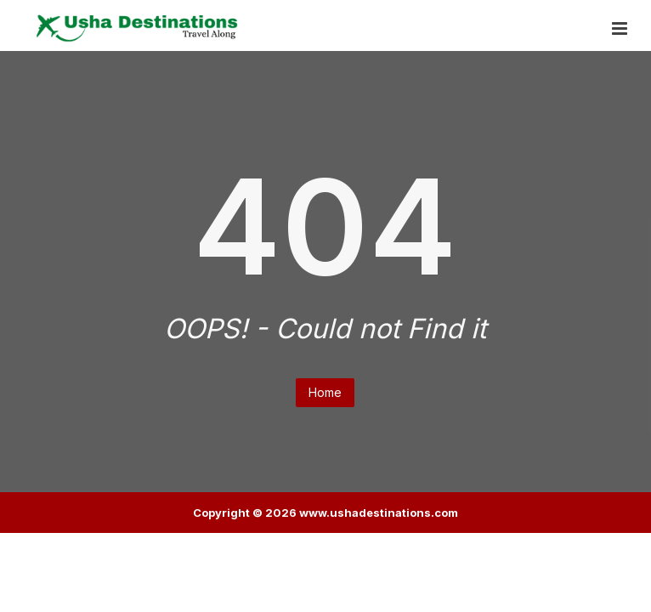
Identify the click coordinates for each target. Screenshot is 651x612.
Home (325, 392)
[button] (619, 29)
